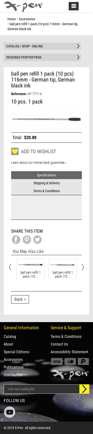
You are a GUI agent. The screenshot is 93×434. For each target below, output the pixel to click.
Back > (20, 299)
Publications (14, 367)
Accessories (13, 360)
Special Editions (16, 352)
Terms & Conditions (66, 337)
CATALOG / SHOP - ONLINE (24, 46)
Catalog (10, 337)
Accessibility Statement (69, 352)
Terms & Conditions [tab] (46, 191)
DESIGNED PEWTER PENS (23, 57)
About (8, 344)
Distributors (13, 375)
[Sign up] (84, 389)
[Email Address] (42, 389)
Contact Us (59, 344)
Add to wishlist (33, 151)
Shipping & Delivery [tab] (46, 183)
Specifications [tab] (46, 175)
